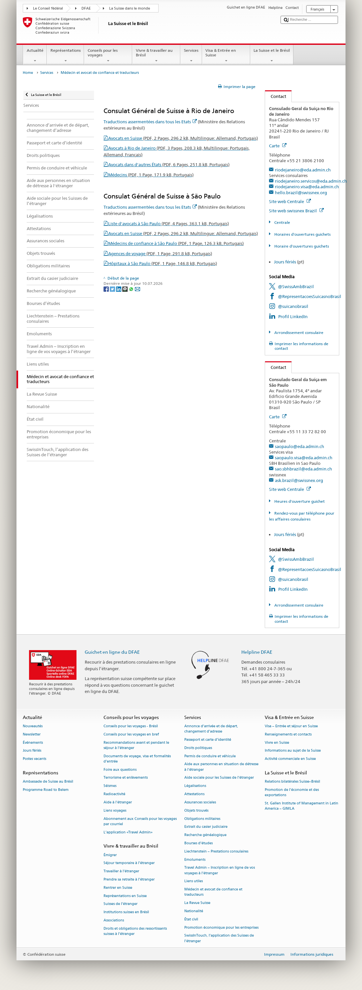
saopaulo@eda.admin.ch (299, 446)
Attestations (194, 794)
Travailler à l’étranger (121, 871)
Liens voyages (115, 810)
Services (191, 56)
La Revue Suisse (197, 903)
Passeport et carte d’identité (207, 739)
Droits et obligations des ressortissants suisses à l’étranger (135, 931)
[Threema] (125, 288)
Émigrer (110, 855)
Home (28, 73)
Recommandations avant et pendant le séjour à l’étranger (136, 745)
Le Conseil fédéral (48, 8)
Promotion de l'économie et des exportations (292, 792)
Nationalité (193, 911)
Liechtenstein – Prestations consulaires (216, 851)
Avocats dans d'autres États (168, 164)
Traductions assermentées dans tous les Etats (150, 121)
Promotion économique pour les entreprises (221, 927)
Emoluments (194, 859)
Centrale (281, 222)
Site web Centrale (290, 201)
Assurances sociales (200, 802)
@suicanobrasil (293, 306)
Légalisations (195, 786)
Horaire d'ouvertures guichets (301, 246)
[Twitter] (113, 288)
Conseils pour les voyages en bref (131, 734)
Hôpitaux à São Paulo (162, 263)
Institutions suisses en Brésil (126, 912)
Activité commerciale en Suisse (290, 759)
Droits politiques (198, 748)
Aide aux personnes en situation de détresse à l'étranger (221, 767)
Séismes (110, 786)
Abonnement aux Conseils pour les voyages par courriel (140, 821)
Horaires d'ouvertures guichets (302, 234)
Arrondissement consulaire (298, 332)
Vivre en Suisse (277, 742)
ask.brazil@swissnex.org (299, 480)
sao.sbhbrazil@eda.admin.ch (303, 468)
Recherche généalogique (205, 835)
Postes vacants (34, 759)
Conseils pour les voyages (108, 56)
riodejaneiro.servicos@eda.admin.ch (311, 181)
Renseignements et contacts (288, 734)
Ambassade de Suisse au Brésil (48, 782)
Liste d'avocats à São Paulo (168, 223)
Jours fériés (285, 261)
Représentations (65, 56)
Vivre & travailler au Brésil (156, 56)
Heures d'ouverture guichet (299, 501)
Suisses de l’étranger (120, 904)
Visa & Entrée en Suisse (226, 56)
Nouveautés (33, 726)
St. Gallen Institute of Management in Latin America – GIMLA (301, 806)
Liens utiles (193, 881)
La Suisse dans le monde (129, 8)
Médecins (151, 174)
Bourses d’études (198, 843)
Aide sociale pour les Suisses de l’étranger (219, 778)
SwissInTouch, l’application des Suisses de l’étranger (219, 938)
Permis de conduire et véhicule (210, 756)
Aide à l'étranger (118, 802)
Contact (275, 96)
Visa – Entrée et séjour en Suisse (291, 726)
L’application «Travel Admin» (128, 832)
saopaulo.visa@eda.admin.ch (303, 457)
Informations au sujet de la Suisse (293, 751)
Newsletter (32, 734)
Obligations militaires (202, 819)
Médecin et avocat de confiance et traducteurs (213, 892)
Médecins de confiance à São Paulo (176, 243)
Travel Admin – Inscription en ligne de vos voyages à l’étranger (219, 870)
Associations (114, 920)
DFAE (86, 8)
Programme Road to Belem (46, 790)
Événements (33, 742)
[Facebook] (107, 288)
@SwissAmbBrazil (296, 286)
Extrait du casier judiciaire (205, 827)
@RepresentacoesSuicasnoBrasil (309, 296)
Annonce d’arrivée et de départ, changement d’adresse (211, 729)
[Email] (137, 288)
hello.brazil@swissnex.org (301, 192)
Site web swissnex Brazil (296, 210)
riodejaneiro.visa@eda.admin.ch (307, 186)
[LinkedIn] (119, 288)
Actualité (34, 56)
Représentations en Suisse (125, 896)
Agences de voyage (160, 253)
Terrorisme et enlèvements (126, 778)
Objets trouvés (196, 810)
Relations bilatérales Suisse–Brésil (292, 782)
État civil (191, 919)
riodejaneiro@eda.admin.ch (303, 169)
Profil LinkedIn (293, 316)
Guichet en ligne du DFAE (112, 652)
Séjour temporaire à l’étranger (129, 863)
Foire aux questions (120, 769)
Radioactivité (114, 794)
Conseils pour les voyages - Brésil (131, 726)
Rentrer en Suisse (118, 887)
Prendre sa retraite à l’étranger (129, 879)
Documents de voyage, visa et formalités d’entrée (137, 759)
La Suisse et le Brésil (272, 56)
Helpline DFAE (256, 652)
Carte (278, 145)
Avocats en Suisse (183, 138)
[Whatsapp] (132, 288)
